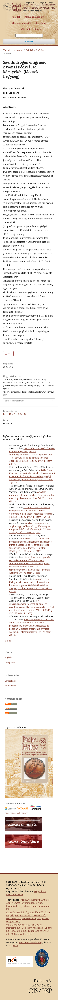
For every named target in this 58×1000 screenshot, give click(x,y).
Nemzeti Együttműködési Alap (27, 902)
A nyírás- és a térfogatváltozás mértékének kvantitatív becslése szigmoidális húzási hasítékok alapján (29, 584)
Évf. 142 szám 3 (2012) (36, 50)
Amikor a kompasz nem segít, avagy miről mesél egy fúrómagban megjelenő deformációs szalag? (30, 526)
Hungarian (10, 662)
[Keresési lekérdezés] (29, 35)
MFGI (13, 933)
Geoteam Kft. (39, 915)
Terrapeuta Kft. (35, 930)
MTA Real (15, 813)
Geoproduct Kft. (23, 915)
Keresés (29, 41)
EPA (7, 813)
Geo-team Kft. (29, 927)
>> (10, 640)
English (8, 657)
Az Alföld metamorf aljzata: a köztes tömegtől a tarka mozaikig (31, 495)
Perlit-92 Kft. (37, 924)
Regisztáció (31, 2)
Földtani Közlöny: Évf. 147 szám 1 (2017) (29, 516)
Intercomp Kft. (13, 927)
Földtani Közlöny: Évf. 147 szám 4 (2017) (27, 549)
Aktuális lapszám (34, 16)
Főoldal (16, 16)
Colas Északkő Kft (15, 912)
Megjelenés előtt (21, 23)
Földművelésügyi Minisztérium (21, 905)
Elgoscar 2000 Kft (34, 912)
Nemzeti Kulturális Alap (30, 942)
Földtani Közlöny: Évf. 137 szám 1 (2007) (31, 612)
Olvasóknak (10, 680)
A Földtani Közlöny (29, 29)
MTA (15, 945)
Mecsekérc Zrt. (13, 918)
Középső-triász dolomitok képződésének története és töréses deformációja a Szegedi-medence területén (31, 510)
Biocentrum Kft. (19, 930)
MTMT (24, 813)
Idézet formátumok (14, 400)
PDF (9, 353)
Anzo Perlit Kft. (24, 933)
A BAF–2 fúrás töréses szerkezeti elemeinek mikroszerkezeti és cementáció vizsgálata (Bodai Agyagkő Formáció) (32, 475)
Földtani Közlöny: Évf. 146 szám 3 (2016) (29, 571)
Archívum (41, 23)
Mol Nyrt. (25, 899)
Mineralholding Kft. (31, 918)
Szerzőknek (10, 685)
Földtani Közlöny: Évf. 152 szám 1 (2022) (30, 531)
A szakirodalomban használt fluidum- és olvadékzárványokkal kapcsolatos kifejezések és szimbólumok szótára (31, 605)
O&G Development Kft (17, 924)
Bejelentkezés (46, 2)
